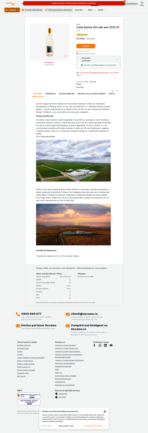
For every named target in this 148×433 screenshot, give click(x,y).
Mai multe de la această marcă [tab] (92, 94)
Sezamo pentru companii (26, 370)
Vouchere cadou (23, 373)
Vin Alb (93, 81)
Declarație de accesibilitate (65, 385)
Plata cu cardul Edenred (25, 364)
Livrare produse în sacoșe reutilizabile (31, 358)
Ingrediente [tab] (50, 94)
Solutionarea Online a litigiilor (65, 376)
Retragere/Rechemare (63, 379)
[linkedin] (105, 345)
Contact (20, 354)
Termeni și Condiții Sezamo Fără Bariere (69, 360)
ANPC (57, 369)
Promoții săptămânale (32, 10)
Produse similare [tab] (66, 94)
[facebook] (94, 345)
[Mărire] (66, 57)
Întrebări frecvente (24, 345)
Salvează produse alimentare (58, 10)
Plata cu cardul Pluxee (25, 361)
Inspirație (80, 10)
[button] (131, 4)
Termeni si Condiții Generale (65, 345)
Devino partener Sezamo (38, 325)
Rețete (102, 10)
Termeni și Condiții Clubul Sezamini (67, 351)
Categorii (12, 10)
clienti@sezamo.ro (84, 313)
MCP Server (21, 376)
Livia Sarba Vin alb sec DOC (97, 27)
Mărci (91, 10)
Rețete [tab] (112, 94)
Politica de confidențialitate (65, 363)
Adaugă (86, 46)
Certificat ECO (60, 382)
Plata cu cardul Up (23, 367)
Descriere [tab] (37, 94)
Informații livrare (23, 348)
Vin (86, 81)
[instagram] (100, 345)
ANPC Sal (58, 373)
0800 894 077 (31, 313)
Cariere (20, 351)
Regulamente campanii (63, 366)
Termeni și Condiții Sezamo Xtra (66, 348)
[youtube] (111, 345)
